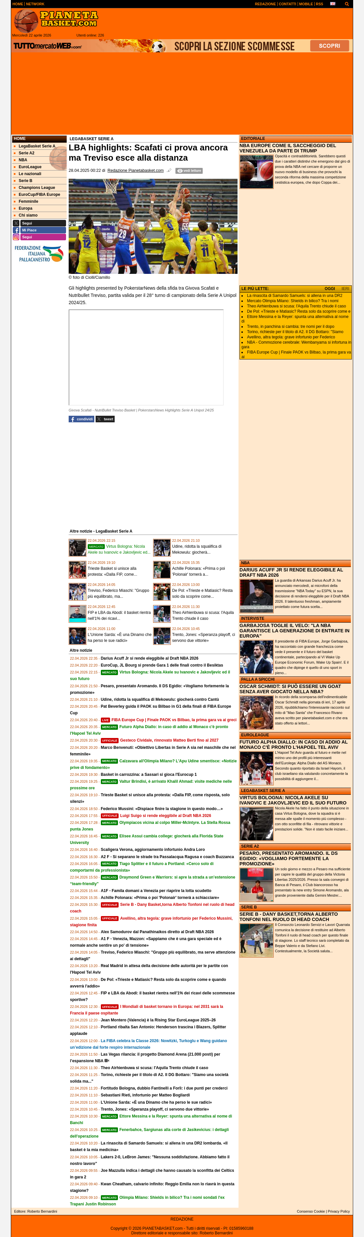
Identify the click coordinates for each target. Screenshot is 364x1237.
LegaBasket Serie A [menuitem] (35, 146)
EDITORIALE (253, 138)
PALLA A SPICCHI (258, 679)
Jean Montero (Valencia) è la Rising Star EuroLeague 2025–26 (158, 1020)
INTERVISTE (252, 618)
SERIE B (249, 907)
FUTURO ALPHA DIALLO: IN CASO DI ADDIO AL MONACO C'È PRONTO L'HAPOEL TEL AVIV (293, 744)
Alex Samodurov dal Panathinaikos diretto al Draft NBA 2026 (157, 932)
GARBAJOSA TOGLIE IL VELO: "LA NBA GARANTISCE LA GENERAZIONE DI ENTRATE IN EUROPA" (294, 631)
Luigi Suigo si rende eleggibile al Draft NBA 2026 (156, 815)
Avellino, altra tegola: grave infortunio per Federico (291, 337)
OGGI (330, 288)
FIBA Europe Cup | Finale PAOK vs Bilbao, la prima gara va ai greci (169, 720)
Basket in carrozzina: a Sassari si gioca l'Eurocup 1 (149, 774)
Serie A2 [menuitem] (24, 153)
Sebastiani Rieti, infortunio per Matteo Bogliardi (145, 1095)
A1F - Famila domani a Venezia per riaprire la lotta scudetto (156, 890)
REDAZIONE (182, 1219)
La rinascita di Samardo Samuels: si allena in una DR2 (294, 295)
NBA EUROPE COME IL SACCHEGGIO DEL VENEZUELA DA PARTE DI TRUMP (287, 148)
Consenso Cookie (311, 1211)
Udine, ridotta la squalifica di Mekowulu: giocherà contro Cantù (160, 699)
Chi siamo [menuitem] (25, 215)
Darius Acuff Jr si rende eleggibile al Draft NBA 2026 (149, 658)
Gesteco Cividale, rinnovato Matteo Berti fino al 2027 (160, 740)
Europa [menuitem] (23, 208)
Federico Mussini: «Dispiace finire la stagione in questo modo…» (162, 808)
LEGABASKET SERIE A (263, 790)
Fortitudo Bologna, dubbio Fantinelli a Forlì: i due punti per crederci (164, 1088)
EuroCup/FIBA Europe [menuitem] (37, 194)
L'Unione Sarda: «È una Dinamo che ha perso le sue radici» (156, 1102)
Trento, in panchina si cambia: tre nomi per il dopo (290, 326)
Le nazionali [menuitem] (27, 173)
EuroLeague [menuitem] (27, 167)
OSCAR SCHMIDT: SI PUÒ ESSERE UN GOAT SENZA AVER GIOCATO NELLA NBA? (290, 689)
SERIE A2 (250, 846)
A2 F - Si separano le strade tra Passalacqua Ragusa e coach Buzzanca (167, 857)
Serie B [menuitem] (23, 180)
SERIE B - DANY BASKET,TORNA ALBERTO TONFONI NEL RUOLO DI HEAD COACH (288, 916)
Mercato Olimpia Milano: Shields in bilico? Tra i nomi (292, 301)
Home (20, 138)
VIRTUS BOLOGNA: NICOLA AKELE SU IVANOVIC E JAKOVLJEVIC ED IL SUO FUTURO (293, 800)
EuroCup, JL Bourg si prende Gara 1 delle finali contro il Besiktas (162, 665)
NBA (245, 563)
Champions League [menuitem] (34, 187)
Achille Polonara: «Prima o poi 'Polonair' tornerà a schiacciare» (160, 897)
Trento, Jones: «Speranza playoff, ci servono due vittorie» (155, 1109)
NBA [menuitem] (20, 160)
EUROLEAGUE (255, 735)
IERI (345, 288)
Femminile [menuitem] (26, 201)
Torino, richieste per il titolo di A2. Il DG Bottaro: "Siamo (295, 331)
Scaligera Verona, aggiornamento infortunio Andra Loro (153, 849)
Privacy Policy (339, 1211)
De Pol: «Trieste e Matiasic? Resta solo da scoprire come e (299, 311)
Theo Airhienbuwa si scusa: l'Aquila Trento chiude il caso (154, 1068)
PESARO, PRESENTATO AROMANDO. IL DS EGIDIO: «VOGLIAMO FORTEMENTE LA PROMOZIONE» (288, 858)
